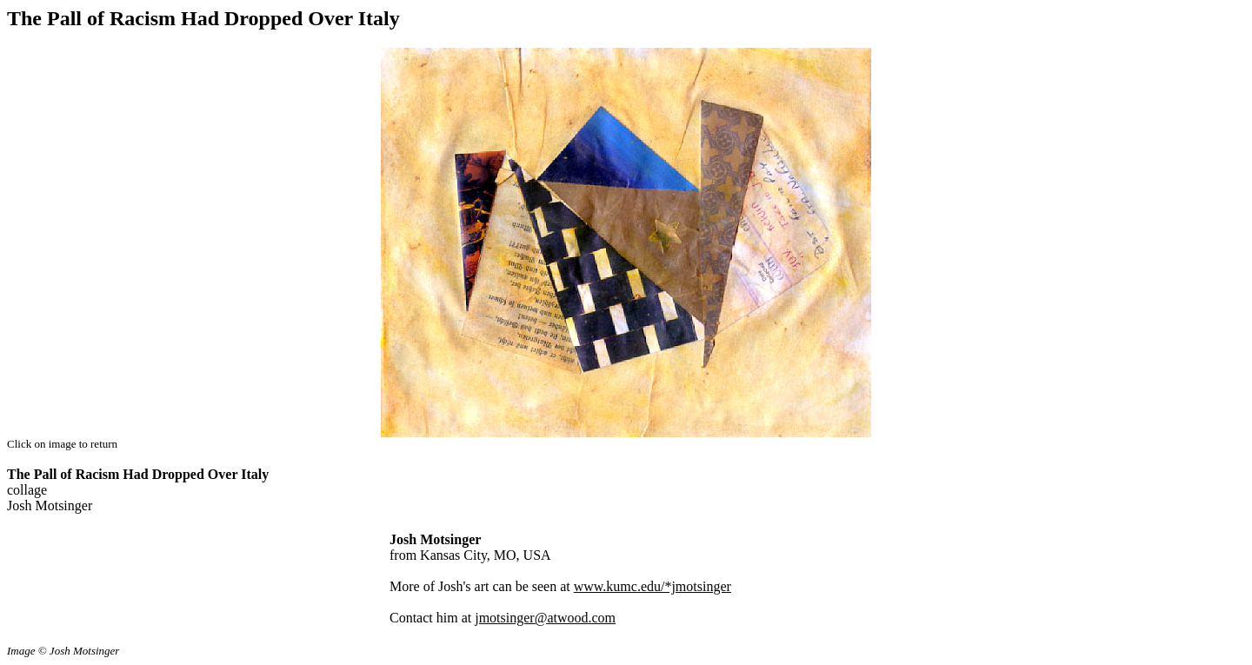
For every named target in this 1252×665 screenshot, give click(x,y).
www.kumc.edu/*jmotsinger (652, 586)
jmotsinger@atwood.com (545, 617)
